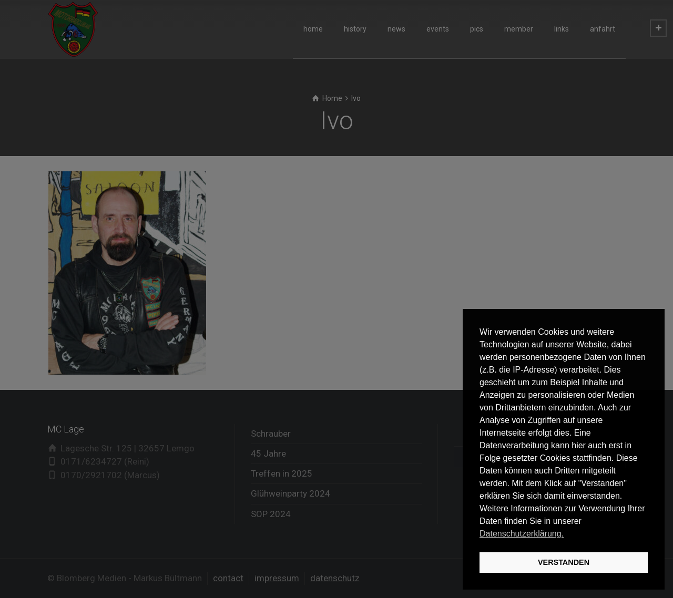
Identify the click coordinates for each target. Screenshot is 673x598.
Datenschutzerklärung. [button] (522, 533)
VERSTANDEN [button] (563, 562)
